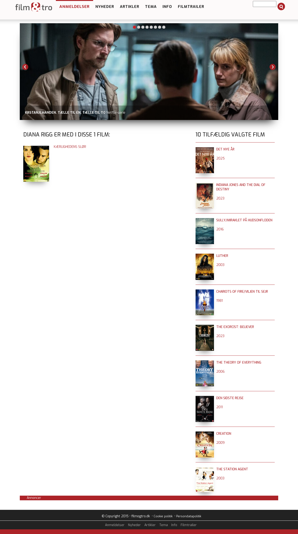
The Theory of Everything (238, 362)
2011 (219, 407)
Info (167, 6)
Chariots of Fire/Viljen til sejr (242, 291)
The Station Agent (232, 469)
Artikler (129, 6)
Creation (223, 433)
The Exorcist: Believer (235, 327)
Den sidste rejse (230, 398)
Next (272, 67)
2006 (220, 371)
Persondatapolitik (188, 516)
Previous (25, 67)
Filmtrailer (191, 6)
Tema (151, 6)
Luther (222, 256)
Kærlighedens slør (70, 147)
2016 (220, 229)
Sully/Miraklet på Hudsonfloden (244, 220)
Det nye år (225, 149)
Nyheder (104, 6)
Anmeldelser (74, 6)
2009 (220, 443)
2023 (220, 198)
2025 (220, 158)
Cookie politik (163, 516)
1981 (219, 301)
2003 (220, 265)
